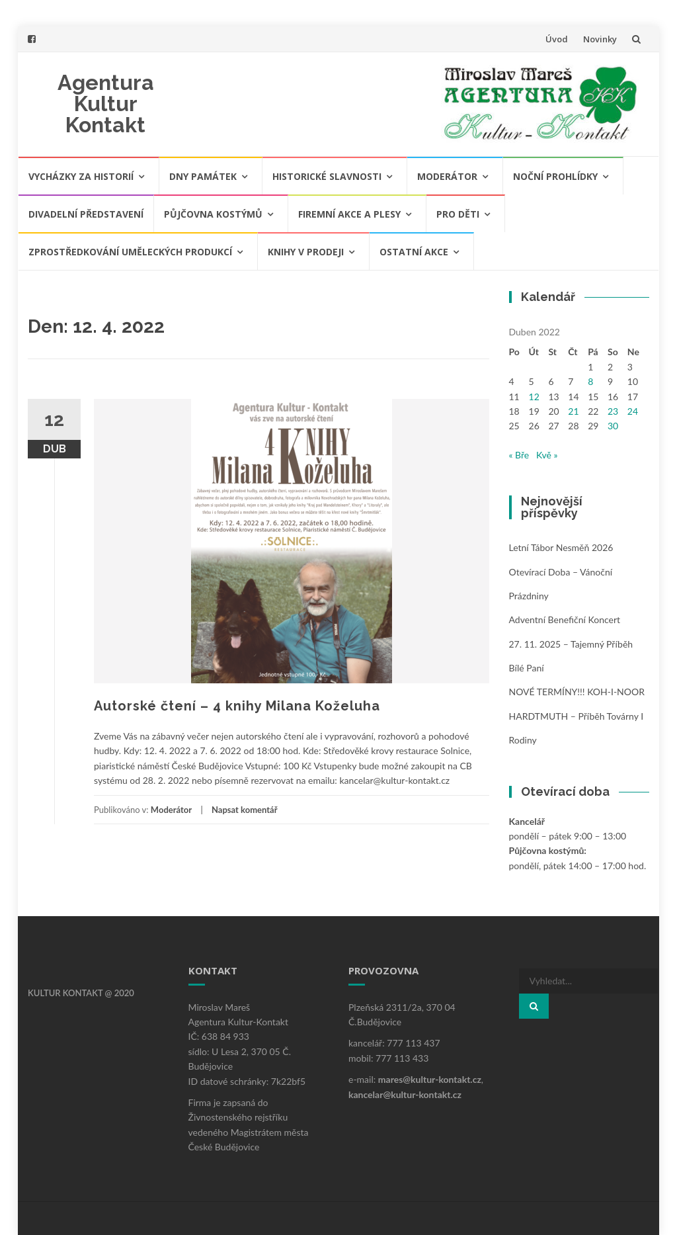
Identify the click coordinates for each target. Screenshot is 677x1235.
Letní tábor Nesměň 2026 (561, 547)
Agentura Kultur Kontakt (106, 103)
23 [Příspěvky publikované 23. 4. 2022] (613, 411)
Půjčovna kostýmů (213, 214)
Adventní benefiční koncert (565, 619)
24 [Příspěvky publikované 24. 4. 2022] (632, 411)
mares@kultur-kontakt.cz (429, 1079)
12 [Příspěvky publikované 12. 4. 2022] (534, 396)
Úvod (556, 39)
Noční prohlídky (555, 176)
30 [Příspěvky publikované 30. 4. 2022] (613, 425)
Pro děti (457, 214)
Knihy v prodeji (306, 251)
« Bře (519, 454)
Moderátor (447, 176)
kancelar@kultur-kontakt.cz (404, 1094)
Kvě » (547, 454)
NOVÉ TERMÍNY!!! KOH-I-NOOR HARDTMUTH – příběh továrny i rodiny (577, 715)
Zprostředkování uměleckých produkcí (130, 251)
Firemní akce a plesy (349, 214)
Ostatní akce (413, 251)
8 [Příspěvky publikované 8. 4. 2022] (590, 381)
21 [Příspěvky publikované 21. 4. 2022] (573, 411)
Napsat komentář (244, 809)
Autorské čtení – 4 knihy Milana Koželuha (237, 706)
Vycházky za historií (81, 176)
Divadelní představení (85, 214)
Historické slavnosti (326, 176)
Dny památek (203, 176)
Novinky (600, 39)
